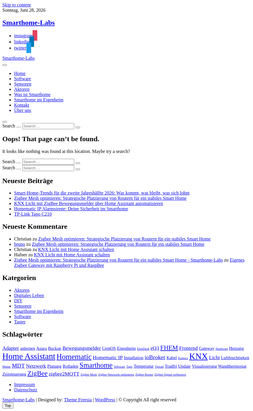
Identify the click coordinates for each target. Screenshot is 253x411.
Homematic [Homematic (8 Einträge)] (74, 356)
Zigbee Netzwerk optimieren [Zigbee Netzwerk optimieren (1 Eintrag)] (116, 374)
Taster (20, 321)
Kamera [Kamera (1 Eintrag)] (183, 358)
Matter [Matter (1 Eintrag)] (6, 366)
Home (20, 73)
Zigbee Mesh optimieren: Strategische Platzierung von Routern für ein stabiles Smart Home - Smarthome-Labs (118, 259)
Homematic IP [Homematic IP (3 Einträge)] (108, 357)
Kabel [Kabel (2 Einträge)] (171, 357)
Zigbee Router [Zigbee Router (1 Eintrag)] (144, 374)
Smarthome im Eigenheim (38, 99)
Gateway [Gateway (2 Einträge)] (207, 348)
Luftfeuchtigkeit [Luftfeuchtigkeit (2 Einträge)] (235, 357)
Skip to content (16, 4)
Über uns (22, 110)
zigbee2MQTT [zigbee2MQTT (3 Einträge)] (64, 374)
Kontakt (21, 105)
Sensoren (22, 83)
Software (22, 78)
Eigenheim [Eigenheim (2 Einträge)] (126, 348)
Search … (11, 125)
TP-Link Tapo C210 (33, 214)
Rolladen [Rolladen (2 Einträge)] (70, 366)
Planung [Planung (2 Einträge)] (54, 366)
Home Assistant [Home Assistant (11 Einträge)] (28, 356)
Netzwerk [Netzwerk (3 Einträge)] (36, 366)
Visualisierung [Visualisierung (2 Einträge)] (204, 366)
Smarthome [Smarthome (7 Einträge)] (96, 365)
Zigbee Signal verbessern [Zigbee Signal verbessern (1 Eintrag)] (170, 374)
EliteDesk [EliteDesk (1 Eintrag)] (143, 348)
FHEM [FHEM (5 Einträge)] (169, 347)
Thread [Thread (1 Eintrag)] (159, 366)
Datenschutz (25, 389)
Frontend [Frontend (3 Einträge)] (188, 348)
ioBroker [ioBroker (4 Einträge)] (155, 357)
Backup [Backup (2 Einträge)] (54, 348)
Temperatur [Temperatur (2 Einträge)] (144, 366)
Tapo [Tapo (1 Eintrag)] (129, 366)
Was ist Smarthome (32, 94)
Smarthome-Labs (28, 22)
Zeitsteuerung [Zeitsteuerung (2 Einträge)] (14, 374)
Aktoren (21, 89)
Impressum (24, 384)
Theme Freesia (78, 399)
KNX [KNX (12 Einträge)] (198, 356)
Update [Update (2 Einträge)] (184, 366)
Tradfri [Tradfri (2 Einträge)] (171, 366)
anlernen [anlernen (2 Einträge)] (27, 348)
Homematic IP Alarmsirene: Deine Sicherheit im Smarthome (71, 208)
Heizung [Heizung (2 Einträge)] (236, 348)
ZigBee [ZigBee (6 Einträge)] (37, 373)
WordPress (105, 399)
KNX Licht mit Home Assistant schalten (76, 249)
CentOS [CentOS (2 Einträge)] (109, 348)
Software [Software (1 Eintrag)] (119, 366)
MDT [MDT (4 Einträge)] (18, 365)
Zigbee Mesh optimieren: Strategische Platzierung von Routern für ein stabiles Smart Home (100, 198)
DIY (18, 300)
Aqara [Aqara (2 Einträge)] (41, 348)
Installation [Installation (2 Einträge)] (134, 357)
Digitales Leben (29, 295)
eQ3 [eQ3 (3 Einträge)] (155, 348)
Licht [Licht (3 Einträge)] (214, 357)
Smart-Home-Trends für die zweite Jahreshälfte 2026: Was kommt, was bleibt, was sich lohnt (102, 192)
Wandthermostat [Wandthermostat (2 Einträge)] (232, 366)
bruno (19, 244)
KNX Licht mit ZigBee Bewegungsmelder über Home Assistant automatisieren (88, 203)
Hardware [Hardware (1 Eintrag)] (221, 348)
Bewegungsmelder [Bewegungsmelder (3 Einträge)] (82, 348)
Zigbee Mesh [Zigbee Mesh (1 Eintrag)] (89, 374)
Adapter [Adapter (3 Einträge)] (10, 348)
